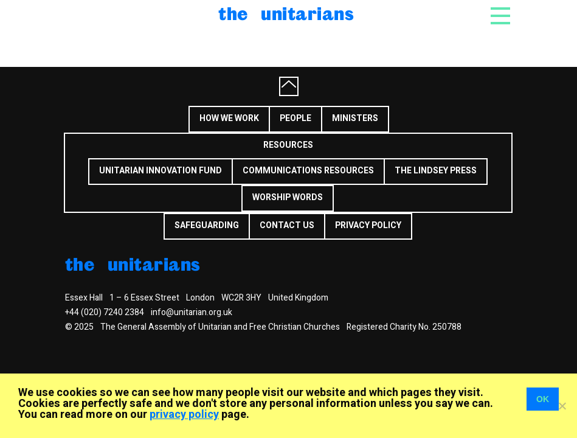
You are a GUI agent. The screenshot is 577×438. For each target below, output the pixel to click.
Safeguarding (206, 225)
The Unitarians (286, 13)
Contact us (287, 225)
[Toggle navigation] (500, 19)
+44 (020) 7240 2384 (104, 312)
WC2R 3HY (241, 297)
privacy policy (184, 414)
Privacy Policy (368, 225)
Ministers (355, 118)
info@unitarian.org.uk (191, 312)
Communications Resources (308, 170)
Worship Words (287, 197)
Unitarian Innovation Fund (160, 170)
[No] (562, 406)
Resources (288, 145)
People (295, 118)
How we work (229, 118)
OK (542, 399)
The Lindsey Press (436, 170)
